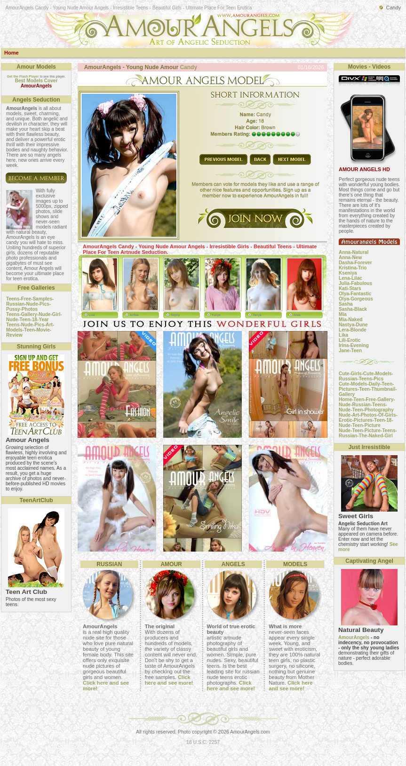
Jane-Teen (350, 350)
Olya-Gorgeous (356, 298)
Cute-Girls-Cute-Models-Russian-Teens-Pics (366, 376)
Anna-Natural (353, 252)
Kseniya (348, 273)
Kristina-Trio (352, 267)
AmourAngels (353, 637)
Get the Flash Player (23, 76)
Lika (343, 335)
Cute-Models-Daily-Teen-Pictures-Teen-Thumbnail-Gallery (368, 389)
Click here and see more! (169, 680)
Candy (188, 67)
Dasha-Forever (355, 262)
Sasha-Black (353, 309)
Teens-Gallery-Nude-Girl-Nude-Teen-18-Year (34, 317)
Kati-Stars (350, 288)
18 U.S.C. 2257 (203, 742)
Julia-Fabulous (355, 283)
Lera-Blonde (352, 329)
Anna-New (350, 257)
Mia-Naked (350, 319)
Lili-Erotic (349, 340)
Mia (343, 314)
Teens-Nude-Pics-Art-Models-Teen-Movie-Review (30, 330)
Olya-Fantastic (355, 293)
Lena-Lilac (350, 278)
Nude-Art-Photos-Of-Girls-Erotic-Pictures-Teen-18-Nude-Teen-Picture (368, 420)
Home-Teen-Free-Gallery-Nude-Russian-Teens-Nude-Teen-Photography (367, 404)
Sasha (346, 304)
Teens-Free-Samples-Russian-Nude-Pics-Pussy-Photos (30, 304)
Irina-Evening (354, 345)
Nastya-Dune (353, 324)
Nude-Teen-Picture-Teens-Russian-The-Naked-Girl (368, 433)
